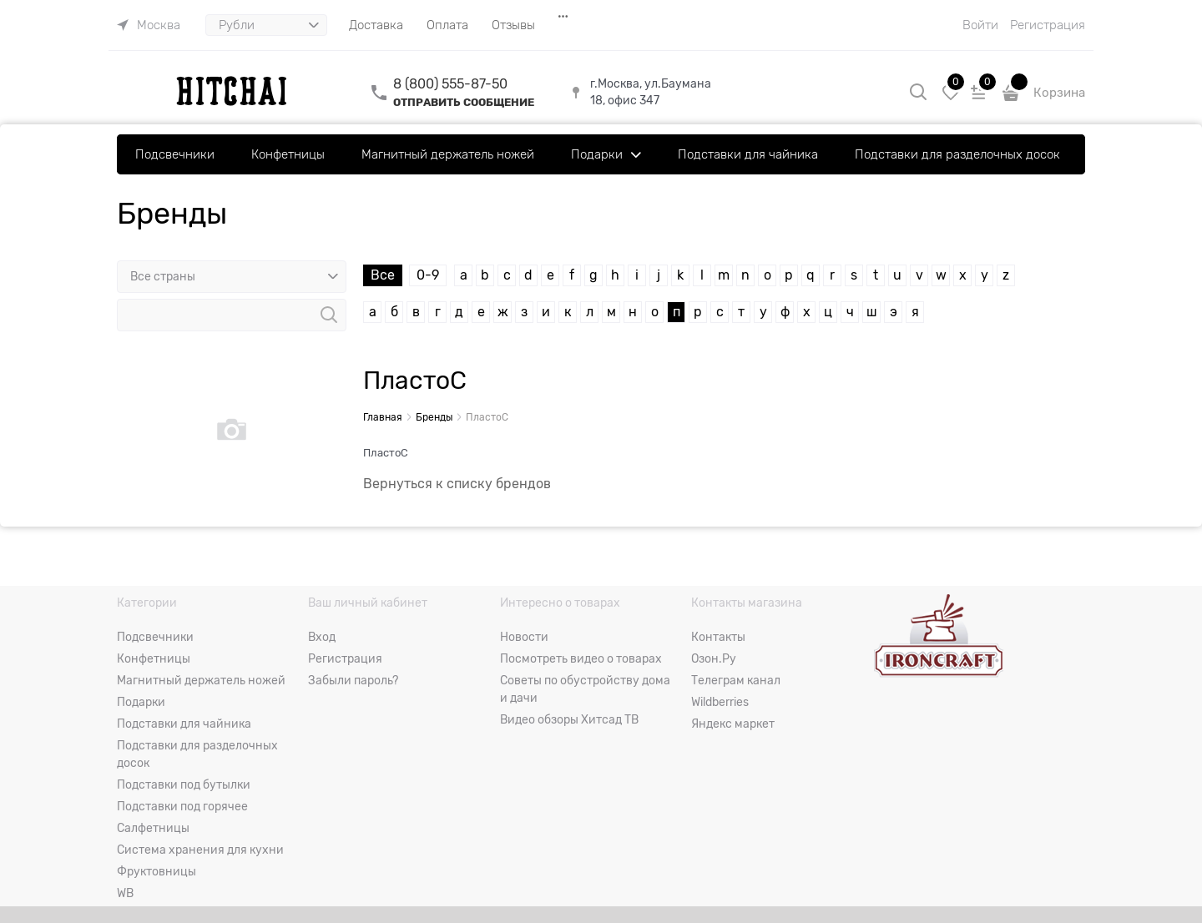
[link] (148, 25)
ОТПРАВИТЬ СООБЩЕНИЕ (463, 102)
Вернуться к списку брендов (457, 484)
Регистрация (1047, 25)
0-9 (428, 275)
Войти (980, 25)
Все (383, 275)
